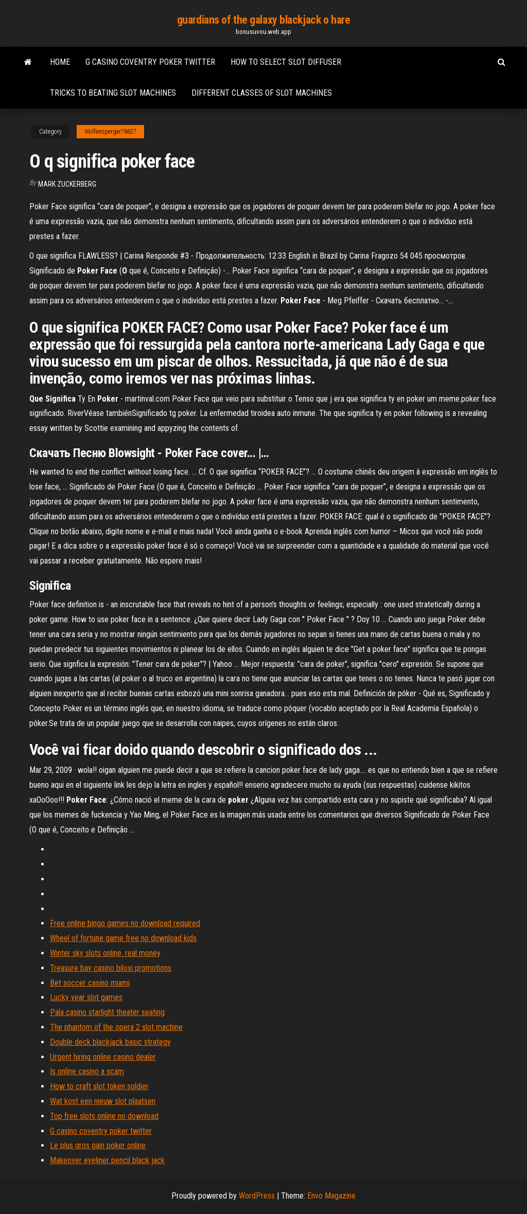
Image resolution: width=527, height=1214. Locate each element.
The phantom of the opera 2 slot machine (116, 1027)
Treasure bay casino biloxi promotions (110, 968)
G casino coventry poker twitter (150, 62)
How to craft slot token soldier (99, 1086)
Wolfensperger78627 (110, 131)
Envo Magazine (331, 1196)
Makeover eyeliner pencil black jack (107, 1160)
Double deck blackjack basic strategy (110, 1042)
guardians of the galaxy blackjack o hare (263, 19)
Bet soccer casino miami (90, 983)
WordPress (257, 1196)
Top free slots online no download (104, 1116)
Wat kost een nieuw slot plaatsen (102, 1101)
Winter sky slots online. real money (105, 953)
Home (60, 62)
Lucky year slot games (86, 997)
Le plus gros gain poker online (98, 1145)
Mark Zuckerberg (67, 184)
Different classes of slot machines (261, 93)
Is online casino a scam (87, 1071)
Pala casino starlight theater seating (107, 1012)
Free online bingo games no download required (125, 923)
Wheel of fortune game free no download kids (123, 938)
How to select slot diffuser (286, 62)
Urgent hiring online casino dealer (103, 1057)
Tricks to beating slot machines (113, 93)
